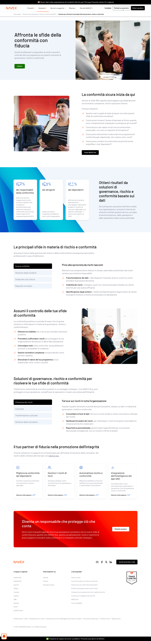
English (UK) (17, 582)
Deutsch (16, 585)
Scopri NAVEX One (90, 153)
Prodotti (30, 12)
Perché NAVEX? (85, 12)
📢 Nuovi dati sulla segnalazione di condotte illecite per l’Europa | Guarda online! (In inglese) (75, 2)
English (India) (18, 611)
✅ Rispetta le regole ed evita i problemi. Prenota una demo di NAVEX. (75, 639)
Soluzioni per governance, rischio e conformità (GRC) (39, 18)
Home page (17, 18)
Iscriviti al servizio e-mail (127, 563)
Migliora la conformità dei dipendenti (27, 475)
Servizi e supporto (57, 12)
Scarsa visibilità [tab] (22, 266)
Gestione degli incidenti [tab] (25, 273)
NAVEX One (54, 456)
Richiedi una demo (121, 530)
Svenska (16, 604)
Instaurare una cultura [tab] (25, 279)
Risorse (72, 12)
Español (16, 596)
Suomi (16, 608)
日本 (15, 600)
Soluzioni (42, 12)
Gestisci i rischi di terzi (57, 475)
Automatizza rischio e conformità (91, 475)
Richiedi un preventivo (120, 12)
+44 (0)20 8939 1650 (123, 6)
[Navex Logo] (12, 12)
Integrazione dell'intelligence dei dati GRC (121, 476)
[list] (138, 6)
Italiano (16, 589)
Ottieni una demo (136, 12)
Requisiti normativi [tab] (23, 286)
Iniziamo (19, 66)
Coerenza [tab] (19, 409)
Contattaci (106, 12)
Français (16, 593)
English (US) (17, 578)
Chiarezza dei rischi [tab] (24, 402)
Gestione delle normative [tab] (26, 422)
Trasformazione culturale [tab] (26, 416)
